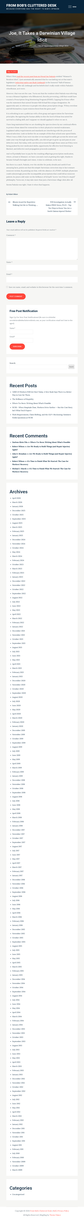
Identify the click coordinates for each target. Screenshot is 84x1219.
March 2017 (17, 867)
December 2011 (18, 1128)
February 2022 (18, 622)
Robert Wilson (13, 194)
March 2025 (17, 527)
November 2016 (18, 884)
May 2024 (16, 552)
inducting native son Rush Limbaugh (30, 82)
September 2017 (18, 842)
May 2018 (16, 809)
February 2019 (18, 772)
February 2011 (17, 1149)
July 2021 (15, 651)
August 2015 (17, 946)
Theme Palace (55, 1215)
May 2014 (16, 1008)
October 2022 (17, 589)
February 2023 (18, 573)
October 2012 (17, 1087)
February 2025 (18, 531)
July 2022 (16, 602)
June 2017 (16, 855)
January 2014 (17, 1025)
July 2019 (15, 751)
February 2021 (18, 672)
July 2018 (15, 801)
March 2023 (17, 568)
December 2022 (18, 581)
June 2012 (16, 1103)
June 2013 (16, 1054)
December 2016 (18, 880)
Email (9, 274)
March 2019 (17, 768)
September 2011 (18, 1141)
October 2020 (18, 689)
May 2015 (16, 958)
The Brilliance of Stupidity (23, 399)
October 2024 (17, 548)
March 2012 (17, 1116)
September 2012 (18, 1091)
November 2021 (18, 635)
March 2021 (17, 668)
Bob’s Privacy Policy (61, 1211)
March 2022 (17, 618)
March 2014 (17, 1016)
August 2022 (17, 598)
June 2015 (16, 954)
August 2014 (17, 996)
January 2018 (17, 826)
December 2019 (18, 730)
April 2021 (16, 664)
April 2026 (16, 498)
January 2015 (17, 975)
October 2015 (17, 938)
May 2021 (16, 660)
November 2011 (18, 1132)
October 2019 (17, 739)
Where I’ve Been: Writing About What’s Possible (31, 403)
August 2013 (17, 1045)
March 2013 (17, 1066)
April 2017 (16, 863)
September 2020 (19, 693)
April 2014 (16, 1012)
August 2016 (17, 896)
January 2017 (17, 875)
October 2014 (17, 987)
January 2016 (17, 925)
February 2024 (18, 560)
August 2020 (17, 697)
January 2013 (17, 1074)
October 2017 (17, 838)
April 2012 (16, 1112)
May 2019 (16, 759)
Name (9, 262)
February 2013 (18, 1070)
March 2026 (17, 502)
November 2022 (18, 585)
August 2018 (17, 797)
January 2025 (17, 535)
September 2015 (18, 942)
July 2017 (15, 850)
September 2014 (18, 991)
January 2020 (17, 726)
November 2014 (18, 983)
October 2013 (17, 1037)
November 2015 (18, 933)
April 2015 (16, 962)
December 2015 (18, 929)
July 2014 (15, 1000)
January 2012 (17, 1124)
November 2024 (18, 544)
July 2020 (16, 701)
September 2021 (18, 643)
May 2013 (16, 1058)
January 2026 (17, 506)
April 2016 (16, 913)
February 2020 (18, 722)
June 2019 (16, 755)
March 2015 (17, 967)
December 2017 (18, 830)
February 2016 (18, 921)
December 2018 (18, 780)
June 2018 (16, 805)
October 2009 (18, 1166)
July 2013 (15, 1050)
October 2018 (17, 788)
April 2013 (16, 1062)
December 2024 (18, 539)
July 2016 (15, 900)
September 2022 (19, 593)
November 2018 (18, 784)
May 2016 (16, 909)
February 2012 (18, 1120)
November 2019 (18, 734)
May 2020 (16, 709)
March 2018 (17, 817)
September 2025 (19, 519)
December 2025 (18, 510)
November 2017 (18, 834)
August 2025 (17, 523)
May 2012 (16, 1108)
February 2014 (18, 1021)
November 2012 (18, 1083)
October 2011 (17, 1137)
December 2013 (18, 1029)
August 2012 (17, 1095)
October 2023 (17, 564)
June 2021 (16, 656)
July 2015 (15, 950)
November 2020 (18, 685)
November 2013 (18, 1033)
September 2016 (18, 892)
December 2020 (18, 680)
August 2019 (17, 747)
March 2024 (17, 556)
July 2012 (15, 1099)
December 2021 (18, 631)
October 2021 (17, 639)
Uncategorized (18, 1194)
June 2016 (16, 904)
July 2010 (16, 1153)
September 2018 (18, 792)
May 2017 (16, 859)
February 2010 (18, 1157)
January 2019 (17, 776)
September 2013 (18, 1041)
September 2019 (18, 743)
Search (12, 363)
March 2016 (17, 917)
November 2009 (18, 1162)
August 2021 (17, 647)
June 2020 (16, 705)
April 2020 (16, 714)
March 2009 (17, 1170)
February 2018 (18, 821)
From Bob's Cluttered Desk (31, 5)
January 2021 (17, 676)
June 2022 (16, 606)
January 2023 (17, 577)
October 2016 (17, 888)
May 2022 (16, 610)
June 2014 (16, 1004)
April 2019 (16, 763)
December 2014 (18, 979)
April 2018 (16, 813)
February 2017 (17, 871)
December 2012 (18, 1079)
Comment (11, 235)
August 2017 (17, 846)
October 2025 (17, 515)
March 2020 (17, 718)
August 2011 (17, 1145)
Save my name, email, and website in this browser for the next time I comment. (41, 287)
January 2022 (17, 627)
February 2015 (18, 971)
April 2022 (16, 614)
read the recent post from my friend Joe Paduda (35, 76)
